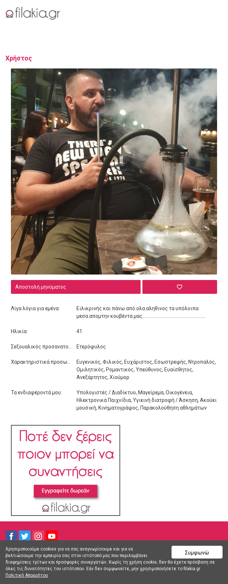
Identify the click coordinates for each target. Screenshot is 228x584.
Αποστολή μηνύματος (40, 287)
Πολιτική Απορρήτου (26, 575)
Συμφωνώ (197, 553)
